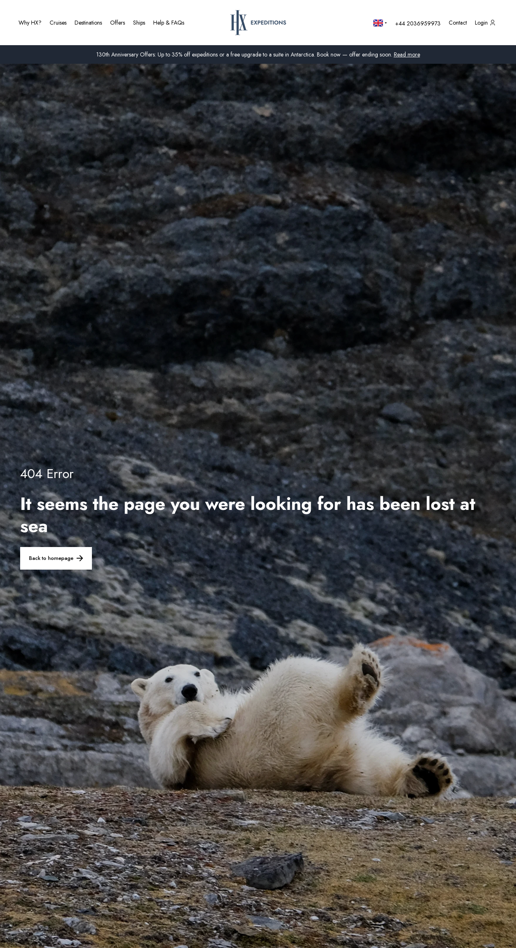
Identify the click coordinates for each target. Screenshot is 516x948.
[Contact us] (458, 22)
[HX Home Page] (258, 22)
